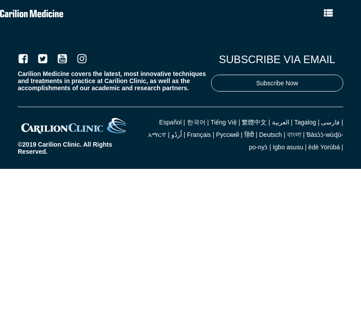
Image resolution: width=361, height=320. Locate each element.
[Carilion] (73, 135)
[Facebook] (23, 58)
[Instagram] (82, 58)
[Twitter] (42, 58)
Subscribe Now (277, 83)
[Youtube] (62, 58)
